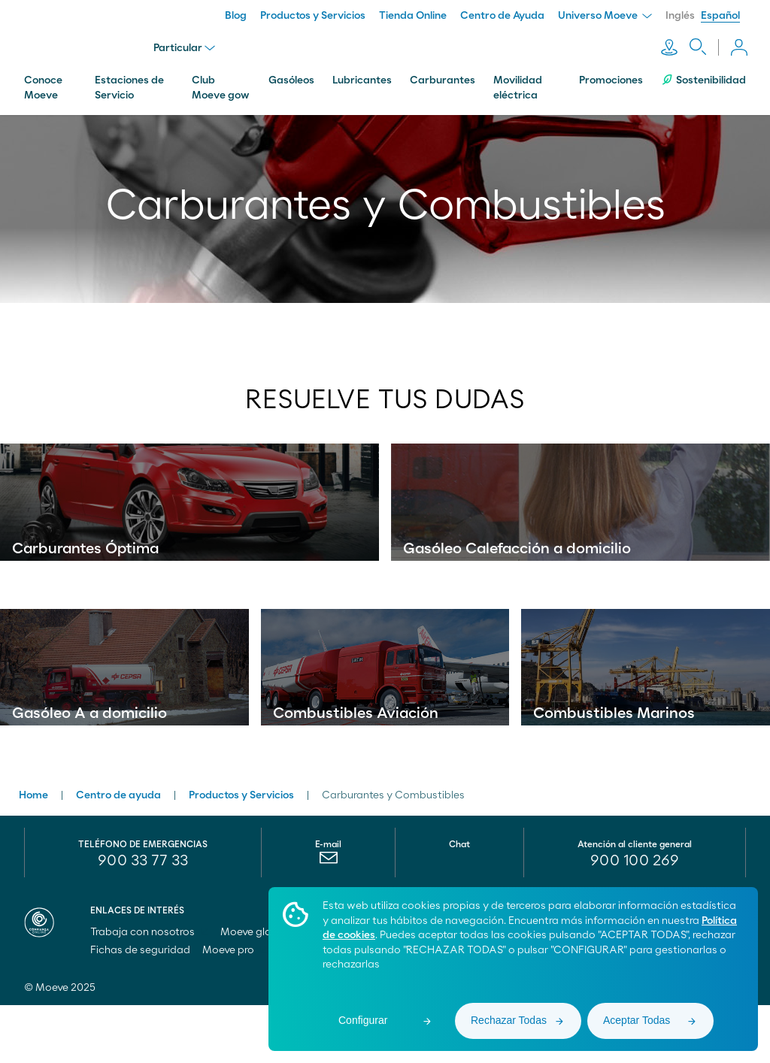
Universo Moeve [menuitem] (605, 16)
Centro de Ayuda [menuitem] (502, 16)
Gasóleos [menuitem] (291, 77)
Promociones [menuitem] (611, 77)
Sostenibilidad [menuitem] (703, 77)
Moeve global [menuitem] (260, 990)
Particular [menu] (186, 46)
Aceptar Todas (636, 1020)
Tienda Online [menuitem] (413, 16)
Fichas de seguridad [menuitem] (140, 1008)
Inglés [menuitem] (680, 16)
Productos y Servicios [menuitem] (312, 16)
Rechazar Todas (509, 1020)
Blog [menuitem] (236, 16)
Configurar (362, 1020)
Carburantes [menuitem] (442, 77)
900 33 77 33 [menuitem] (143, 918)
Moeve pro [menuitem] (235, 1008)
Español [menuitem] (720, 16)
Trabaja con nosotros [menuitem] (149, 990)
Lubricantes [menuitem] (362, 77)
